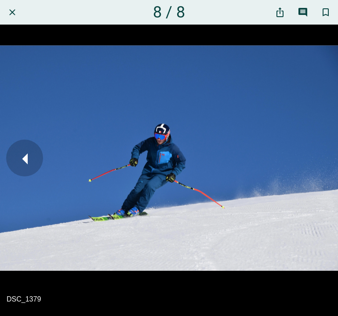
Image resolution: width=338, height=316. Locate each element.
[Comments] (302, 12)
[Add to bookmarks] (325, 12)
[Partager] (280, 12)
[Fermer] (12, 12)
